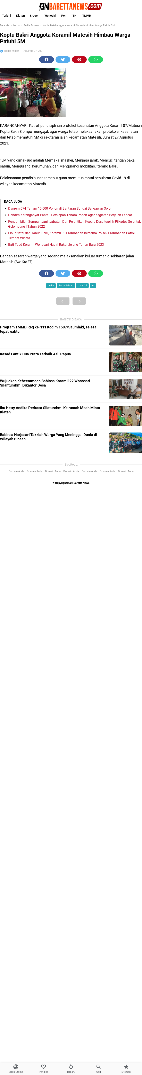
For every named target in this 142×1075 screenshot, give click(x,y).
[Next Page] (79, 301)
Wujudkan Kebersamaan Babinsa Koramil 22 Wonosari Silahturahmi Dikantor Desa (45, 383)
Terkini (6, 15)
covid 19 (82, 285)
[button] (46, 59)
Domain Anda (16, 471)
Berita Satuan (65, 285)
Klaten (20, 15)
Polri (64, 15)
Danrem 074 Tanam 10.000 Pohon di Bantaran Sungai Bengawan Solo (59, 208)
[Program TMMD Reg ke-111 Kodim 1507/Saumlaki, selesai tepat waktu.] (125, 335)
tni (92, 285)
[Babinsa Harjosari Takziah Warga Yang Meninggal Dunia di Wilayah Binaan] (125, 443)
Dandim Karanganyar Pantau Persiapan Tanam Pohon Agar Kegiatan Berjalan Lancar (70, 215)
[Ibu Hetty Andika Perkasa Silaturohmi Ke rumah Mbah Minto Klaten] (125, 416)
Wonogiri (50, 15)
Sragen (34, 15)
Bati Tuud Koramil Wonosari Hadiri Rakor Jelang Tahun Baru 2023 (56, 245)
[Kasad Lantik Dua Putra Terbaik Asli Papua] (125, 362)
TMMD (86, 15)
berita (51, 285)
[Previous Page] (62, 301)
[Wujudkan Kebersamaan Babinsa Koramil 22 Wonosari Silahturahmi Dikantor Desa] (125, 389)
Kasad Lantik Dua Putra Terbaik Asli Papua (35, 354)
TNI (75, 15)
